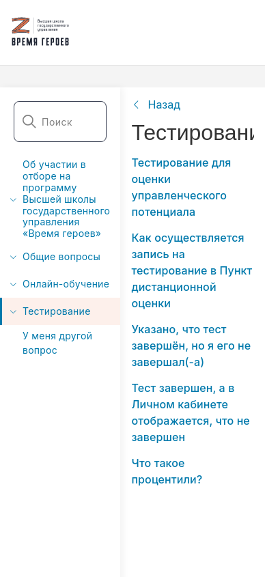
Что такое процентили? (166, 471)
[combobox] (60, 121)
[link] (155, 104)
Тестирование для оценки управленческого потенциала (181, 187)
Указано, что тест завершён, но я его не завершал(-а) (191, 345)
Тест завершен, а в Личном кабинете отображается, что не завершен (190, 412)
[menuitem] (60, 199)
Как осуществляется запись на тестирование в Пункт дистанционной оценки (191, 270)
